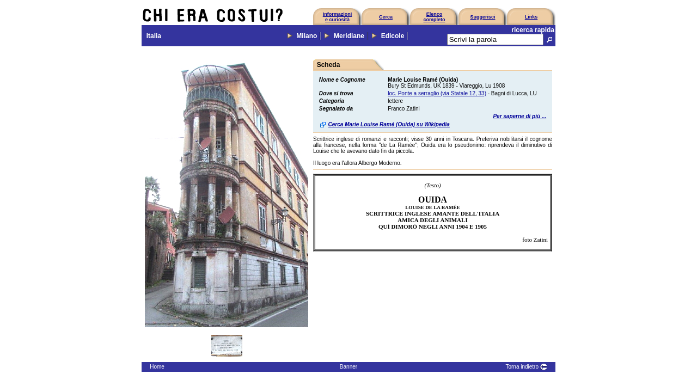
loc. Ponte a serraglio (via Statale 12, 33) (437, 93)
